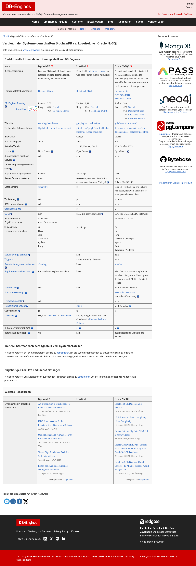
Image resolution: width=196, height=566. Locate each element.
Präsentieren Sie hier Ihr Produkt (175, 182)
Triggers (8, 259)
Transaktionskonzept (15, 306)
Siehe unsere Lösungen (152, 541)
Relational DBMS (84, 91)
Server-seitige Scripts (15, 254)
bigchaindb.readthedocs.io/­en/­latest (54, 128)
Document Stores (61, 111)
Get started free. (175, 59)
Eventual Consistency (125, 292)
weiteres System (31, 50)
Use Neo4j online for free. (176, 112)
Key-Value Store (122, 95)
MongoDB (110, 29)
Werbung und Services (39, 531)
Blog (111, 21)
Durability (9, 315)
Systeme (77, 21)
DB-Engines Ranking (55, 21)
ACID (79, 306)
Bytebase (95, 29)
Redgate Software (184, 14)
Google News (68, 480)
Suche (139, 21)
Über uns (20, 531)
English (190, 3)
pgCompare (164, 134)
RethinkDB (66, 315)
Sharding (42, 264)
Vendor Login (156, 21)
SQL (6, 213)
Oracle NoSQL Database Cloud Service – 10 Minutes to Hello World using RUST (132, 466)
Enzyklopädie (95, 21)
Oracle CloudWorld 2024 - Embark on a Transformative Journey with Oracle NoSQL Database (131, 448)
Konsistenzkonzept (14, 292)
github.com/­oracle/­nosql (126, 123)
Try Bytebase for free (176, 171)
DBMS (5, 36)
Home (35, 21)
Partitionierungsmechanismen (19, 264)
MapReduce (10, 287)
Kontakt (75, 531)
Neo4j (83, 29)
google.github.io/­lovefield (88, 123)
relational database (97, 71)
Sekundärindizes (12, 209)
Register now (175, 85)
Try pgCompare (175, 146)
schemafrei (43, 187)
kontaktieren (63, 352)
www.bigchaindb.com (48, 123)
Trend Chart (21, 109)
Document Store (45, 91)
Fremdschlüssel (12, 301)
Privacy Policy (61, 531)
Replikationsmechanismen (17, 271)
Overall (56, 107)
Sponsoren (124, 21)
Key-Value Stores (136, 114)
